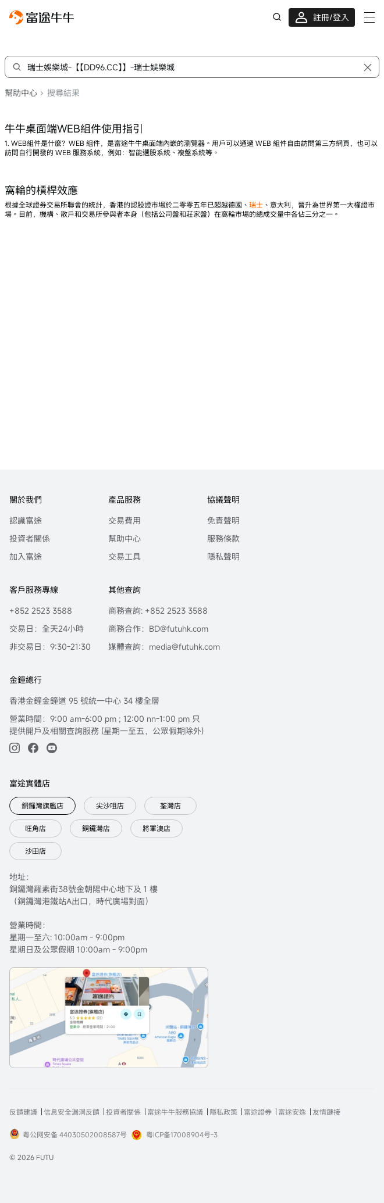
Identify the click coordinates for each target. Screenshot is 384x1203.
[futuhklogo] (41, 17)
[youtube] (52, 748)
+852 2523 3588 (40, 610)
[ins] (14, 748)
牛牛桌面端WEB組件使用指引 (74, 128)
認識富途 (25, 520)
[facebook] (33, 748)
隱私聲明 (223, 556)
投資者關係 (29, 538)
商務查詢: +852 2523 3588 (158, 610)
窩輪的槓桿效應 (41, 190)
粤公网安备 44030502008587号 (68, 1134)
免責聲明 (223, 520)
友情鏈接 (326, 1111)
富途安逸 (292, 1111)
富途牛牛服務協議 (175, 1111)
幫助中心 (21, 92)
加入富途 (25, 556)
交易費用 (124, 520)
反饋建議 (23, 1111)
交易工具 (124, 556)
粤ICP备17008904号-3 (174, 1135)
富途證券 (258, 1111)
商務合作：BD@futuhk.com (158, 628)
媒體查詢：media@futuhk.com (164, 646)
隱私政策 (223, 1111)
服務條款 (223, 538)
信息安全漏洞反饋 (71, 1111)
